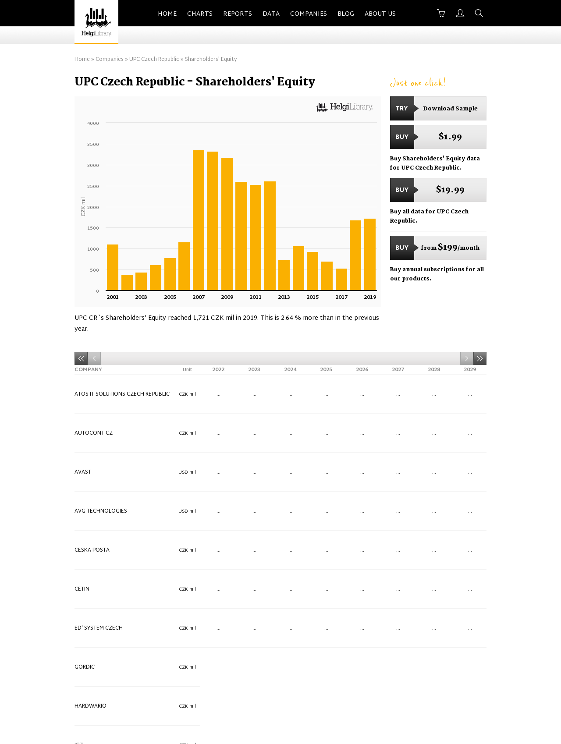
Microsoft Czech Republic (112, 496)
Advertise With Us (332, 688)
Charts (200, 14)
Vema (82, 633)
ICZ (79, 475)
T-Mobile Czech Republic (108, 590)
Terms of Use (387, 688)
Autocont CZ (94, 391)
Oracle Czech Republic (107, 538)
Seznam (85, 559)
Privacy (428, 688)
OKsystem (88, 527)
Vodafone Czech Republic (111, 643)
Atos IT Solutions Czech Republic (122, 380)
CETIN (82, 433)
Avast (83, 401)
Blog (345, 14)
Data (271, 14)
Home (167, 14)
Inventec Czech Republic (109, 485)
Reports (237, 14)
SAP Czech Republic (101, 548)
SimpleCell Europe (100, 569)
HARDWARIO (91, 464)
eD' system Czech (99, 443)
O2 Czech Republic (100, 517)
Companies (308, 14)
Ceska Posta (92, 422)
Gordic (85, 454)
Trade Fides (91, 601)
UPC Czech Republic (154, 59)
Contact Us (279, 688)
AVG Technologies (101, 412)
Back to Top (468, 688)
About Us (380, 14)
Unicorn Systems (99, 611)
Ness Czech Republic (103, 506)
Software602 (93, 580)
